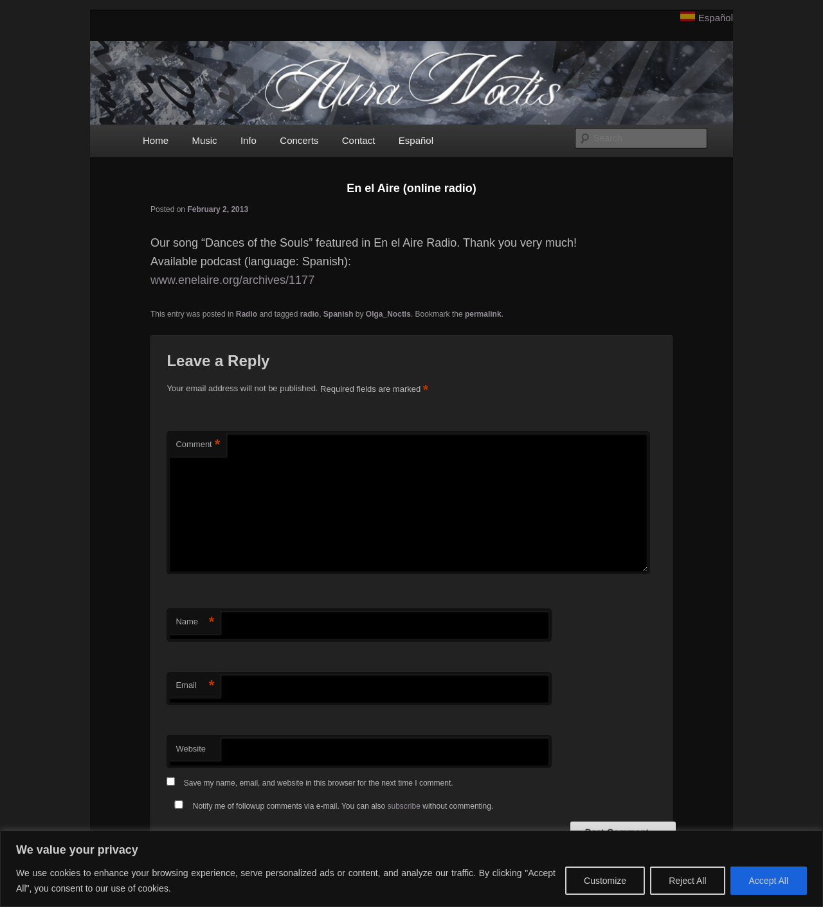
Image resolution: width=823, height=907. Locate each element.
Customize (605, 881)
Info (248, 140)
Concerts (299, 140)
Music (204, 140)
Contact (358, 140)
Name (195, 622)
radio (309, 314)
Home (155, 140)
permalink (483, 314)
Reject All (687, 881)
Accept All (768, 881)
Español (715, 17)
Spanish (338, 314)
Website (191, 748)
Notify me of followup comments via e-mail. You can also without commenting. (331, 806)
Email (195, 685)
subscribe (404, 806)
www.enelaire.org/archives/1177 (232, 280)
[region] (411, 869)
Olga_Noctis (388, 314)
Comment (198, 445)
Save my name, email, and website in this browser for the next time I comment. (318, 783)
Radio (246, 314)
